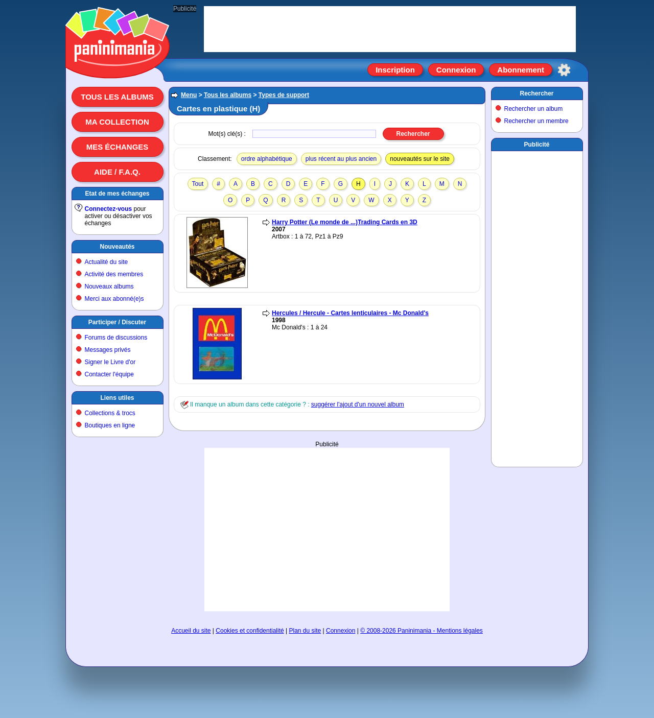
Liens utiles (117, 397)
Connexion (456, 69)
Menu (189, 95)
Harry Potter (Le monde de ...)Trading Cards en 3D (344, 222)
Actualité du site (106, 262)
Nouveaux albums (109, 286)
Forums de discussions (116, 337)
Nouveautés (117, 246)
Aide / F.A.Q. (117, 171)
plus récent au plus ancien (341, 158)
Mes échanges (117, 146)
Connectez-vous (108, 208)
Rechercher (536, 93)
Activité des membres (114, 274)
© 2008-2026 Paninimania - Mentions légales (421, 630)
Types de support (284, 95)
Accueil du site (191, 630)
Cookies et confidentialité (250, 630)
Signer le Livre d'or (110, 362)
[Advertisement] (327, 529)
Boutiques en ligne (110, 425)
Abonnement (520, 69)
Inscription (395, 69)
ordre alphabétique (266, 158)
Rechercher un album (533, 108)
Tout (198, 183)
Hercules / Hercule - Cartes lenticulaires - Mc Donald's (350, 313)
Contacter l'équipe (109, 374)
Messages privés (108, 349)
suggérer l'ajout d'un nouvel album (357, 404)
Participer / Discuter (117, 322)
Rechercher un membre (536, 121)
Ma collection (117, 121)
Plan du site (305, 630)
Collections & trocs (110, 413)
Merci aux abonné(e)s (114, 298)
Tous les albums (117, 96)
